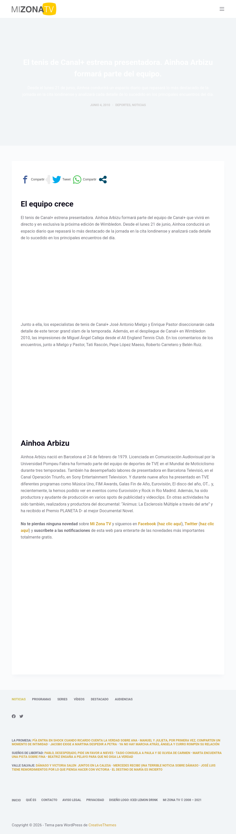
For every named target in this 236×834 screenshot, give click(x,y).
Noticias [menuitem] (19, 699)
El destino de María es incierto (137, 769)
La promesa (21, 740)
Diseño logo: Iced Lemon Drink (133, 800)
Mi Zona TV (100, 523)
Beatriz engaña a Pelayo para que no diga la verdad (90, 757)
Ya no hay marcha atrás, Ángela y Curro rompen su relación (169, 744)
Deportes (123, 105)
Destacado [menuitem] (100, 699)
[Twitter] (21, 716)
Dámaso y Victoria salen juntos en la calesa (73, 765)
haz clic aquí (169, 523)
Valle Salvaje (23, 765)
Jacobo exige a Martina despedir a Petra (83, 744)
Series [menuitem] (62, 699)
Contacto (49, 800)
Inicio (16, 800)
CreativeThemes (102, 825)
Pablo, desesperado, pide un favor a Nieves (79, 753)
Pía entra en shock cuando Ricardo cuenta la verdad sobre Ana (85, 740)
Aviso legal (71, 800)
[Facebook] (14, 716)
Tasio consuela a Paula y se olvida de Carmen (153, 753)
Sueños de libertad (27, 753)
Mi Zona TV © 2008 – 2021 (182, 800)
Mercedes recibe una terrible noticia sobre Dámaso (155, 765)
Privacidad (95, 800)
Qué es (31, 800)
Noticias (139, 105)
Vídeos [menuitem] (79, 699)
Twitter (191, 523)
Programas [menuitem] (41, 699)
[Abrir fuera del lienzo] (222, 9)
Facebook (147, 523)
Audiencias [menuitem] (124, 699)
